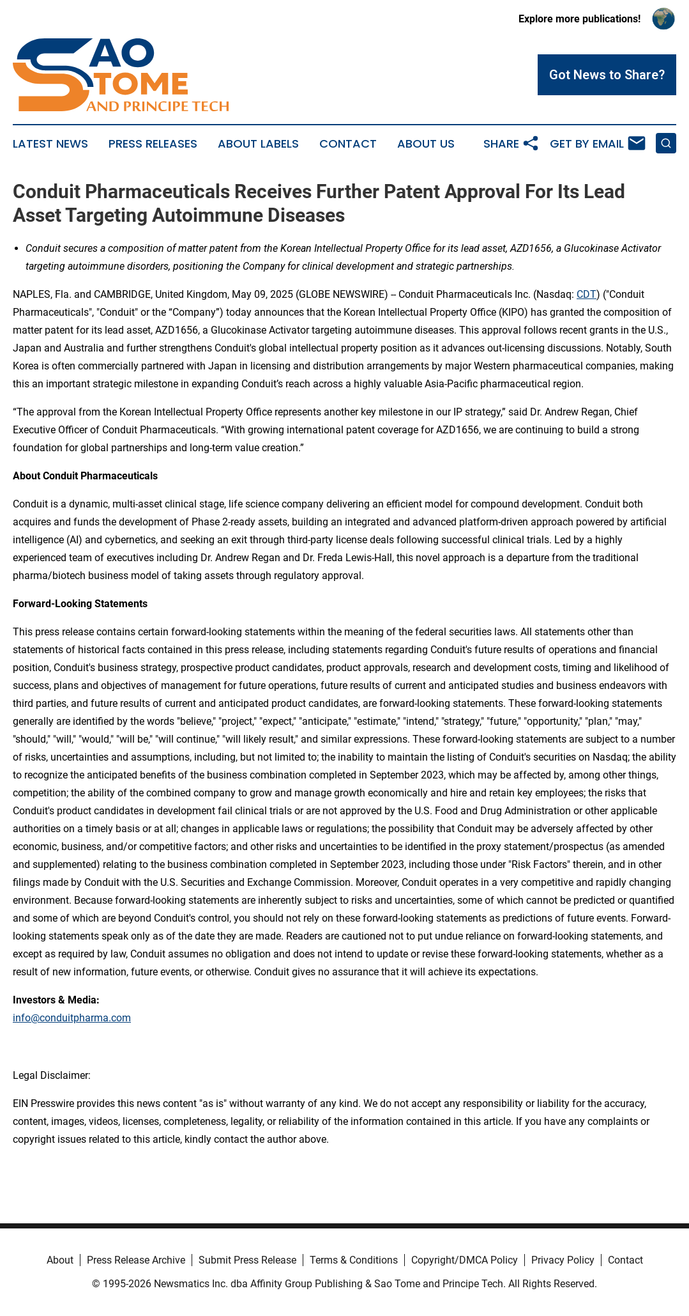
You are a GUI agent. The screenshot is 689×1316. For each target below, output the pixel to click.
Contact (348, 144)
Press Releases (153, 144)
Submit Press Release (247, 1260)
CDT (586, 294)
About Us (426, 144)
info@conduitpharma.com (72, 1018)
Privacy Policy (562, 1260)
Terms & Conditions (354, 1260)
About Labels (258, 144)
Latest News (50, 144)
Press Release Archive (136, 1260)
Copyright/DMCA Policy (464, 1260)
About (60, 1260)
